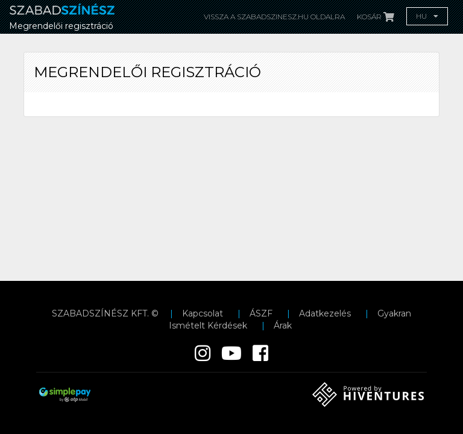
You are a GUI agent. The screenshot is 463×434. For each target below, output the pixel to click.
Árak (283, 325)
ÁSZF (261, 313)
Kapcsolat (202, 313)
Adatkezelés (325, 313)
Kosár (375, 16)
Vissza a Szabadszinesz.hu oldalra (274, 16)
